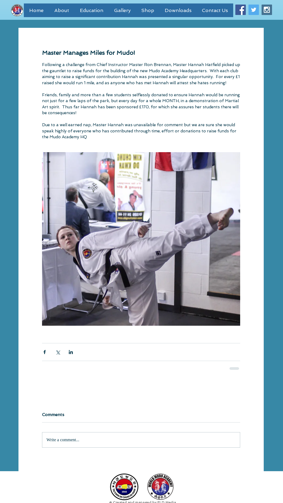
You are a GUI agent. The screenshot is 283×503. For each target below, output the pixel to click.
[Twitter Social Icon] (253, 10)
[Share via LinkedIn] (70, 352)
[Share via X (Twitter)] (57, 352)
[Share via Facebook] (44, 352)
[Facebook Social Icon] (240, 10)
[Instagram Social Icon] (267, 10)
